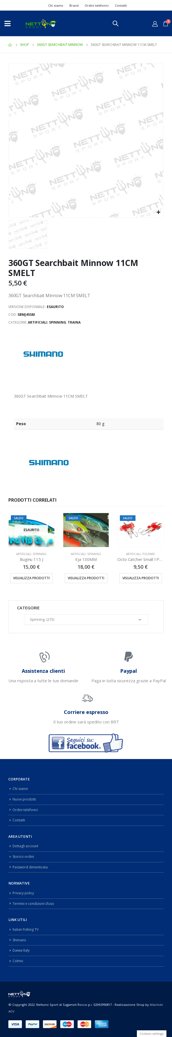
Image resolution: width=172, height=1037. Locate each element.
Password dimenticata (31, 867)
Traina (74, 322)
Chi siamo (55, 5)
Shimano (20, 939)
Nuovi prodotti (24, 799)
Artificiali (37, 322)
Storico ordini (24, 856)
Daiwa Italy (21, 950)
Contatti (121, 5)
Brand (74, 5)
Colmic (18, 961)
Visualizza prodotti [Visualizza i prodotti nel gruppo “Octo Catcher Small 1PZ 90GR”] (140, 578)
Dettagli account (26, 846)
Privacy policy (23, 893)
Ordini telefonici (97, 5)
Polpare (148, 554)
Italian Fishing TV (26, 929)
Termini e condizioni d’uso (34, 903)
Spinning (57, 322)
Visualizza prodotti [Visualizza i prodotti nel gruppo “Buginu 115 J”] (31, 578)
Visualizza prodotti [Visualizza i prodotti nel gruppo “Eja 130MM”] (86, 578)
